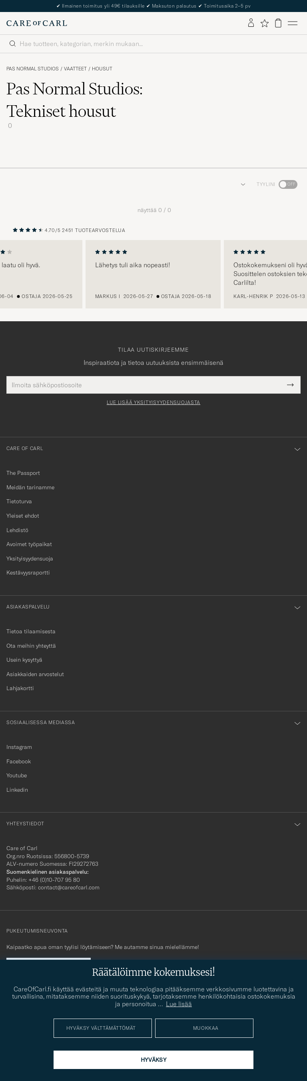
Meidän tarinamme (30, 487)
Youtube (16, 775)
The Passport (23, 472)
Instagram (19, 747)
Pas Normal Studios (32, 69)
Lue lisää (179, 1003)
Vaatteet (75, 69)
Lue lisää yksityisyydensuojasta (153, 402)
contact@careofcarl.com (69, 887)
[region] (153, 274)
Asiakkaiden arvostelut (35, 674)
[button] (241, 184)
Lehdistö (17, 530)
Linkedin (17, 789)
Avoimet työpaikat (29, 544)
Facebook (18, 761)
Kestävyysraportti (28, 572)
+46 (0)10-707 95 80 (54, 879)
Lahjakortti (20, 688)
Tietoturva (19, 501)
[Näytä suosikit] (264, 23)
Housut (102, 69)
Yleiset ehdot (22, 515)
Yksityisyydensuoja (29, 558)
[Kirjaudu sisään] (251, 23)
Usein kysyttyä (24, 659)
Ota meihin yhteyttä (31, 645)
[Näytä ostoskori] (278, 23)
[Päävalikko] (293, 23)
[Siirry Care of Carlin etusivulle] (36, 23)
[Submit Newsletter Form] (290, 384)
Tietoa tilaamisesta (31, 631)
